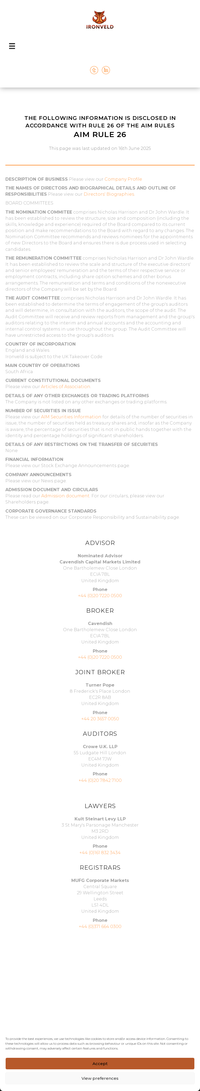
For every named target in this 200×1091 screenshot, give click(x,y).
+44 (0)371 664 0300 (100, 926)
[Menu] (12, 46)
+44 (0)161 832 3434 (100, 852)
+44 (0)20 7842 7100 (100, 780)
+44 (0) (85, 657)
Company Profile (123, 179)
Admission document (65, 495)
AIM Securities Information (71, 416)
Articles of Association (65, 386)
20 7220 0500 (107, 657)
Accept (100, 1063)
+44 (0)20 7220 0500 (100, 595)
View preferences (100, 1078)
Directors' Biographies (109, 194)
